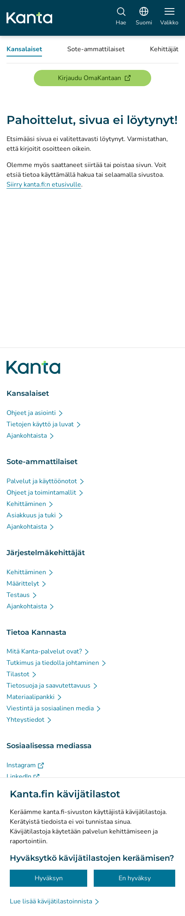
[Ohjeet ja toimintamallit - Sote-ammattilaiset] (45, 492)
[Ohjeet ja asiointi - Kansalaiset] (35, 412)
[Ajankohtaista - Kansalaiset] (31, 435)
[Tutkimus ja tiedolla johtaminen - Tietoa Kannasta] (57, 662)
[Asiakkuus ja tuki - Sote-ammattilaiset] (35, 515)
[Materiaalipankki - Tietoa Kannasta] (35, 696)
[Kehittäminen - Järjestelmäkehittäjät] (30, 572)
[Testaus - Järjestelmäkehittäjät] (22, 594)
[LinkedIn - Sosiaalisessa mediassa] (23, 776)
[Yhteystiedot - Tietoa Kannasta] (30, 719)
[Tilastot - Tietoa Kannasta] (22, 674)
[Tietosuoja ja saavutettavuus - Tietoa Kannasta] (53, 685)
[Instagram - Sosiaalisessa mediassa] (25, 765)
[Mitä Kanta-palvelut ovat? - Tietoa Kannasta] (48, 651)
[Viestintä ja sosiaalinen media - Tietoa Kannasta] (54, 708)
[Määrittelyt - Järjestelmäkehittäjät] (27, 583)
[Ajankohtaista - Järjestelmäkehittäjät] (31, 606)
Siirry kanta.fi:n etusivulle (44, 184)
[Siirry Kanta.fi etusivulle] (33, 367)
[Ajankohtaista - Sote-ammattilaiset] (31, 526)
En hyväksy (135, 878)
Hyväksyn (49, 878)
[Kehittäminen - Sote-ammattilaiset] (30, 503)
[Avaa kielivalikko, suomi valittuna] (143, 18)
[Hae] (120, 18)
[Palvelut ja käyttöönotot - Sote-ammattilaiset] (46, 481)
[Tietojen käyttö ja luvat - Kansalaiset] (44, 424)
